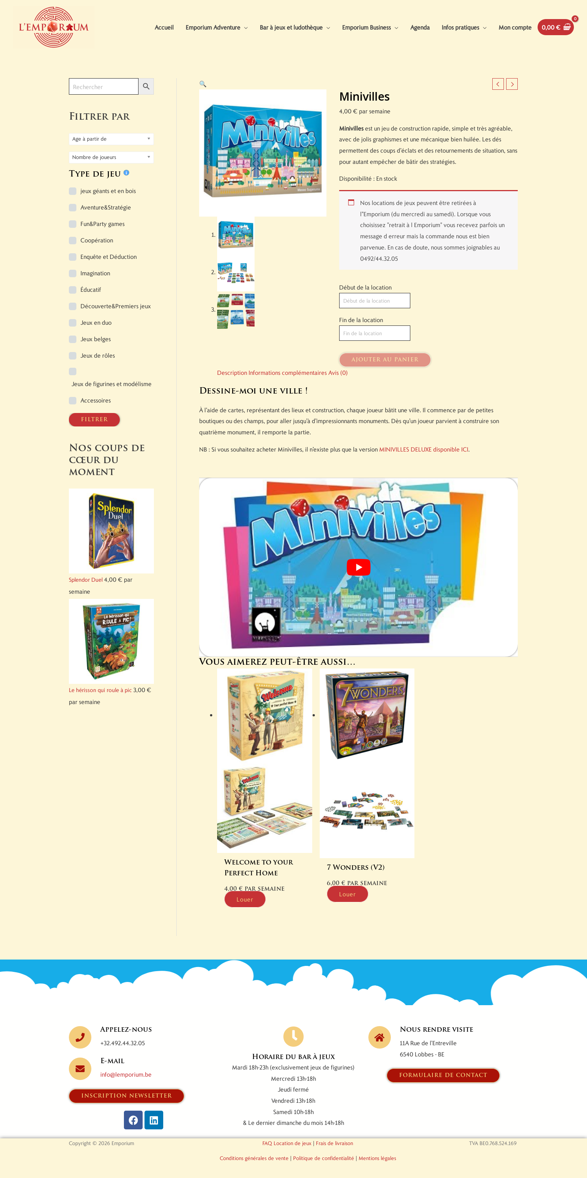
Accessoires (95, 400)
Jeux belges (95, 338)
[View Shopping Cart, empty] (556, 27)
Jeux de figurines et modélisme (112, 383)
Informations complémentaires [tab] (288, 372)
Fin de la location (361, 319)
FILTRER (94, 420)
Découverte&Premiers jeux (115, 306)
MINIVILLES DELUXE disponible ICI (423, 449)
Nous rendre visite (436, 1030)
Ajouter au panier (385, 360)
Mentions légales (377, 1158)
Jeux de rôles (97, 355)
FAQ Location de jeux (286, 1143)
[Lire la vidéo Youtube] (358, 567)
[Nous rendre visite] (379, 1037)
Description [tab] (232, 372)
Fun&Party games (102, 223)
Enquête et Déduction (108, 256)
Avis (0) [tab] (338, 372)
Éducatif (90, 289)
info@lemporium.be (126, 1074)
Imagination (95, 273)
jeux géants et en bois (108, 190)
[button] (203, 83)
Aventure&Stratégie (105, 207)
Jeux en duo (96, 322)
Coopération (96, 240)
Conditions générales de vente (254, 1158)
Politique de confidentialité (323, 1158)
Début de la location (365, 287)
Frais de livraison (334, 1143)
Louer (245, 899)
